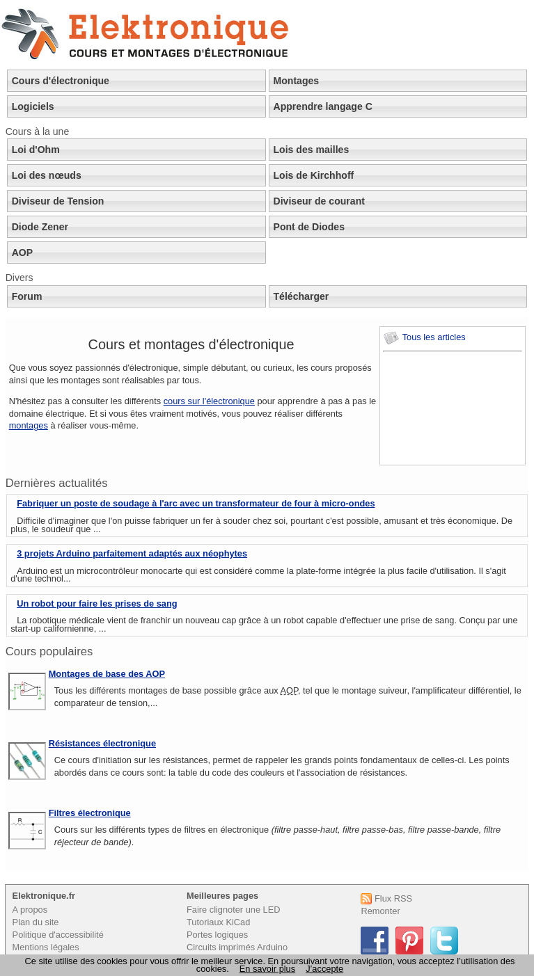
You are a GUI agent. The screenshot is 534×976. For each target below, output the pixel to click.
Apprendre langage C (323, 106)
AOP (22, 252)
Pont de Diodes (309, 226)
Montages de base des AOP (107, 674)
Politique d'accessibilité (58, 934)
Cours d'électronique (60, 80)
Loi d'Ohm (36, 149)
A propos (30, 909)
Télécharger (301, 296)
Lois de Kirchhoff (314, 175)
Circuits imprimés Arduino (237, 947)
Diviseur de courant (319, 201)
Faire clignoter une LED (233, 909)
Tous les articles (424, 337)
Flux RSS (386, 898)
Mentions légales (46, 947)
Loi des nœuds (46, 175)
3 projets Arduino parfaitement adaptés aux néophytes (132, 553)
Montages (297, 80)
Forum (27, 296)
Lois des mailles (312, 149)
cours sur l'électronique (209, 401)
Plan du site (36, 922)
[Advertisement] (445, 408)
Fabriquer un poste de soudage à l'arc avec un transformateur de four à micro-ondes (196, 503)
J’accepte (324, 968)
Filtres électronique (90, 813)
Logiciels (33, 106)
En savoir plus (267, 968)
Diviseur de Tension (58, 201)
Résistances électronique (102, 743)
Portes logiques (217, 934)
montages (28, 425)
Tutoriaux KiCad (218, 922)
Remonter (380, 911)
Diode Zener (40, 226)
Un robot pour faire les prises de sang (97, 603)
